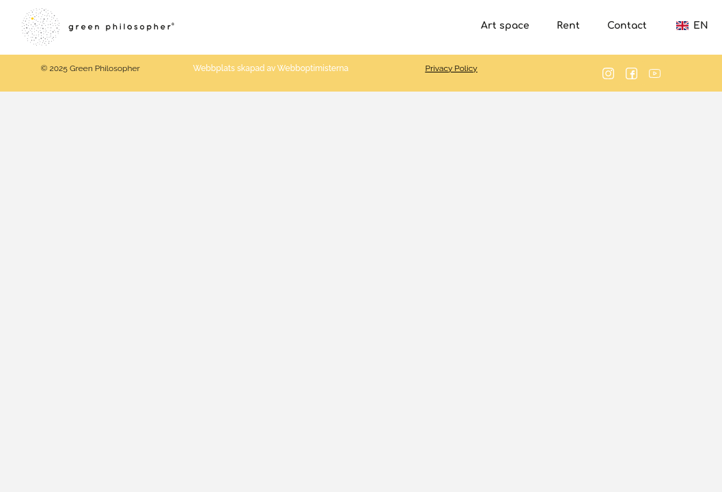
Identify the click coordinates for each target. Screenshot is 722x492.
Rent (568, 25)
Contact (627, 25)
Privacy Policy (451, 68)
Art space (505, 25)
